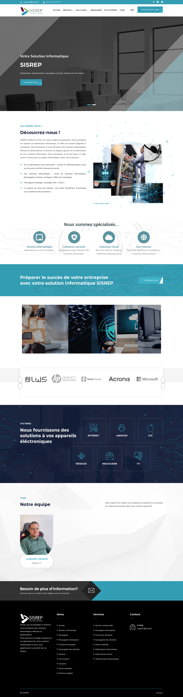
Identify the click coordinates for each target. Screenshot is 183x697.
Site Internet (143, 246)
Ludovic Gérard (37, 559)
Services (67, 10)
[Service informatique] (39, 237)
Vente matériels (65, 668)
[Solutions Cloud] (109, 237)
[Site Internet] (144, 237)
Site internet (110, 10)
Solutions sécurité (74, 246)
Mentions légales (66, 673)
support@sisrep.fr (144, 628)
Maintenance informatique (106, 649)
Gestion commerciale (67, 630)
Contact (159, 693)
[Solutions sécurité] (74, 237)
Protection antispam (67, 644)
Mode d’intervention (103, 654)
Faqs (122, 10)
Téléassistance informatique (107, 659)
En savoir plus (101, 203)
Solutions (81, 10)
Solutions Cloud (108, 246)
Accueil (57, 10)
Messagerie (96, 10)
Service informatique (39, 246)
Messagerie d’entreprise (69, 640)
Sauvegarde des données (69, 649)
